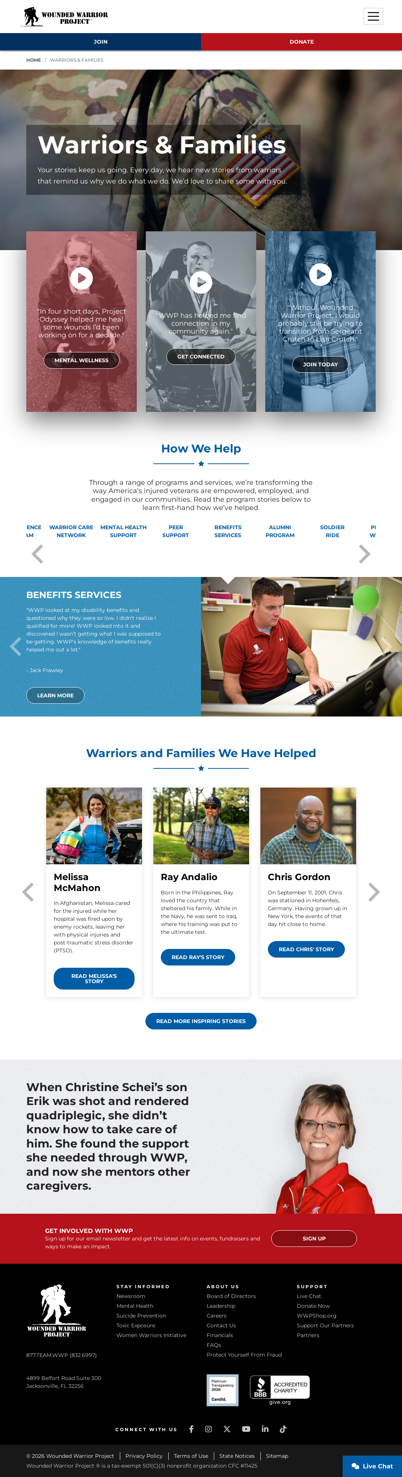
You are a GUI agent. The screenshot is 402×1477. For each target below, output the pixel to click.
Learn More (55, 695)
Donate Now (313, 1305)
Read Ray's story (198, 957)
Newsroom (130, 1296)
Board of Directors (231, 1296)
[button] (373, 16)
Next (365, 554)
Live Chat (309, 1296)
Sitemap (277, 1455)
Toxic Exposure (135, 1325)
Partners (308, 1335)
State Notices (237, 1455)
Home (33, 60)
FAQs (214, 1345)
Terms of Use (191, 1455)
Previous (37, 554)
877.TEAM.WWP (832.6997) (61, 1315)
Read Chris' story (306, 949)
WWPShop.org (317, 1315)
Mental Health (134, 1305)
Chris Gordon (299, 876)
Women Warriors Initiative (151, 1335)
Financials (220, 1335)
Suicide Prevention (141, 1315)
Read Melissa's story (94, 979)
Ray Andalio (189, 876)
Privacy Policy (144, 1455)
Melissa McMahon (77, 882)
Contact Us (221, 1325)
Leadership (221, 1305)
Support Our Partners (325, 1325)
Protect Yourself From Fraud (244, 1354)
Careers (217, 1315)
